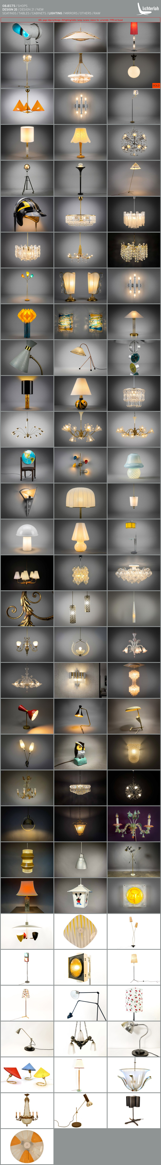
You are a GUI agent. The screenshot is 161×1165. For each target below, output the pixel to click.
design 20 (9, 9)
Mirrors (71, 13)
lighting (55, 13)
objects (8, 6)
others (86, 13)
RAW (97, 13)
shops (23, 6)
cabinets (39, 13)
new (40, 9)
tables (24, 13)
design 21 (27, 9)
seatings (9, 13)
